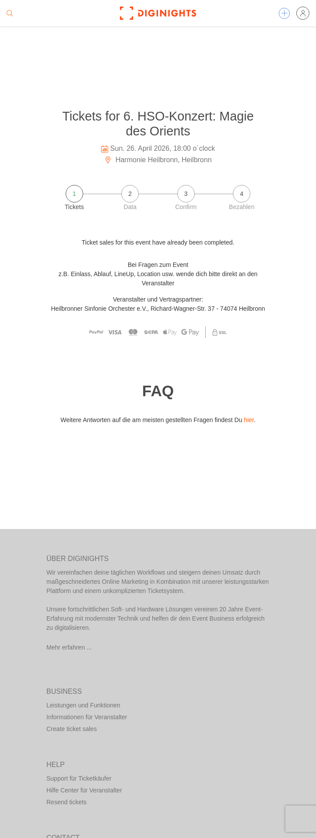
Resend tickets (66, 802)
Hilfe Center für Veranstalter (84, 790)
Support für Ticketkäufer (79, 778)
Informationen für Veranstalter (86, 717)
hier (249, 419)
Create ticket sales (71, 728)
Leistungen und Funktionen (83, 705)
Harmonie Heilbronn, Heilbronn (157, 159)
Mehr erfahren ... (69, 647)
